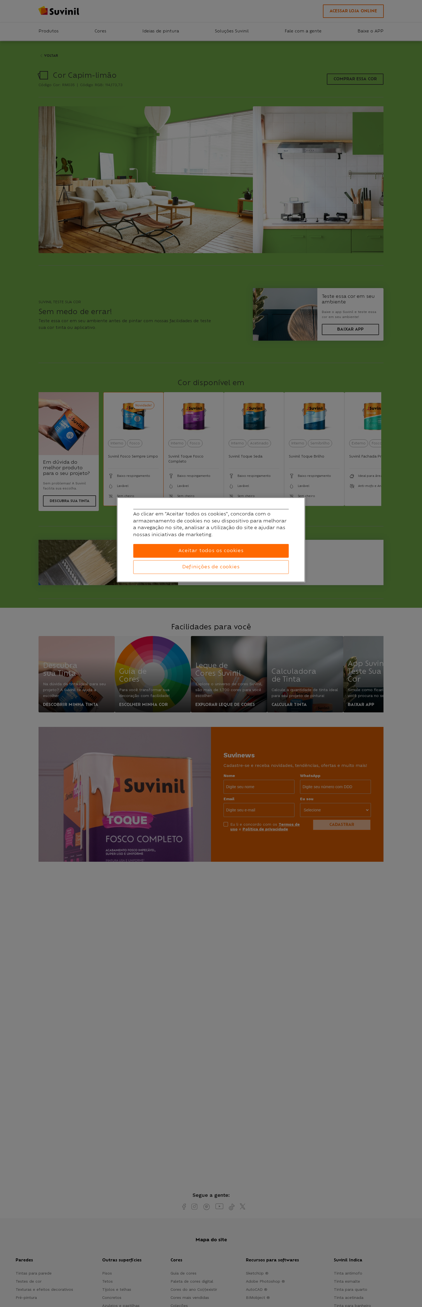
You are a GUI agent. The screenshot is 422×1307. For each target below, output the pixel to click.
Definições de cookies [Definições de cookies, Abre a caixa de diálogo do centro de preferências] (210, 567)
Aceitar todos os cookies (211, 550)
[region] (211, 539)
